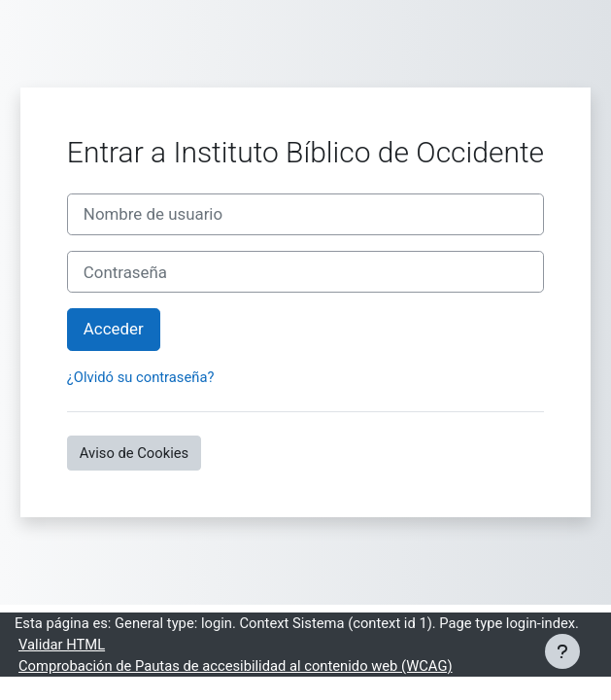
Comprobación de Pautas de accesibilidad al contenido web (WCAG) (235, 666)
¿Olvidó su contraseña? (141, 377)
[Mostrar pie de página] (562, 651)
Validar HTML (61, 644)
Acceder (114, 328)
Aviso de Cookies (134, 453)
